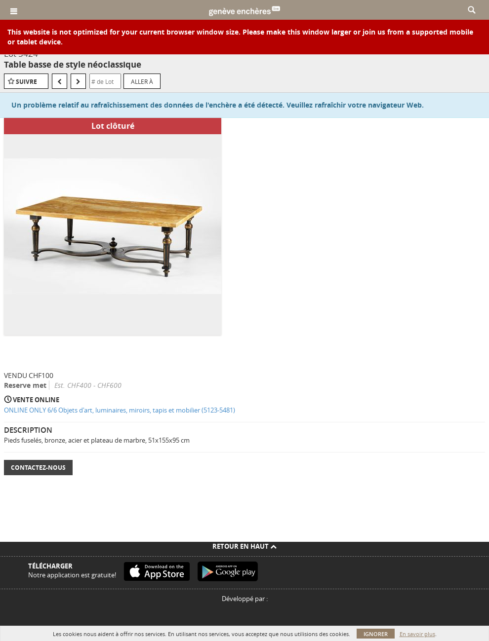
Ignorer (376, 634)
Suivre (26, 81)
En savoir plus (417, 634)
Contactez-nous (38, 467)
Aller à (142, 81)
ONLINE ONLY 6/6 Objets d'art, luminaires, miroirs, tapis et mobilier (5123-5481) (119, 410)
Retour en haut (244, 546)
